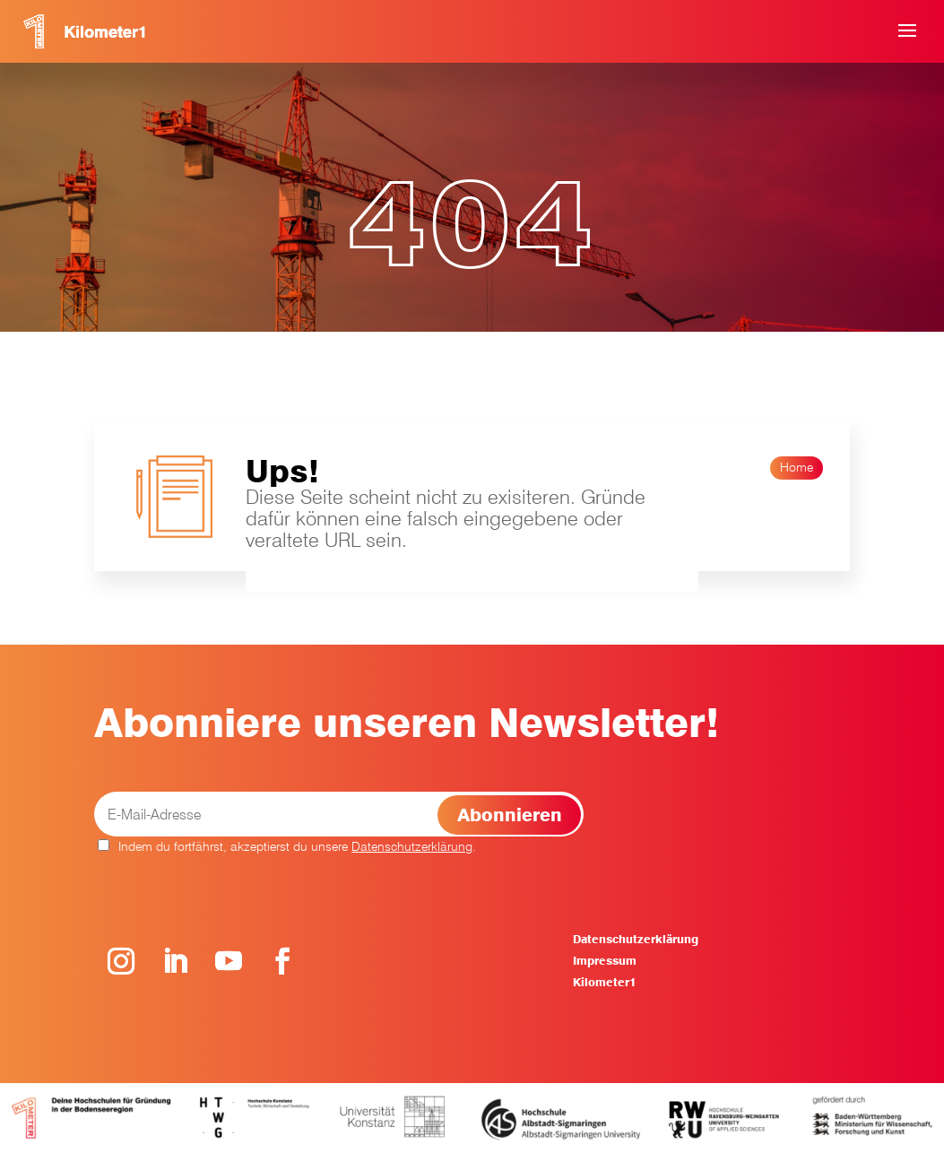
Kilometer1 (604, 982)
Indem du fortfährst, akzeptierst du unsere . (287, 846)
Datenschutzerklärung (411, 846)
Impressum (605, 960)
